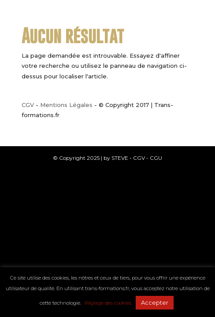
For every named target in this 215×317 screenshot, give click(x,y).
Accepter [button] (154, 302)
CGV (28, 104)
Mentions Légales (66, 104)
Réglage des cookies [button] (108, 303)
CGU (156, 158)
